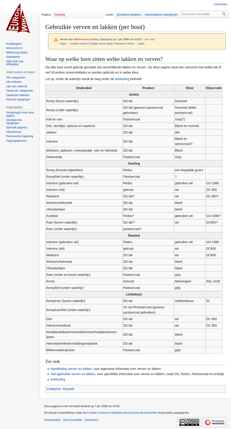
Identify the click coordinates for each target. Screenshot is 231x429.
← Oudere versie (77, 43)
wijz (63, 43)
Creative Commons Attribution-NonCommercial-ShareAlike (122, 412)
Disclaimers (92, 420)
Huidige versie (97, 43)
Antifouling (57, 379)
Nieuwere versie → (126, 43)
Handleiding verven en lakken (71, 369)
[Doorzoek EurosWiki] (204, 14)
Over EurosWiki (72, 420)
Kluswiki (68, 389)
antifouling (122, 79)
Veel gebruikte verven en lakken (72, 374)
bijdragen (105, 39)
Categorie (53, 389)
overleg (93, 39)
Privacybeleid (52, 420)
